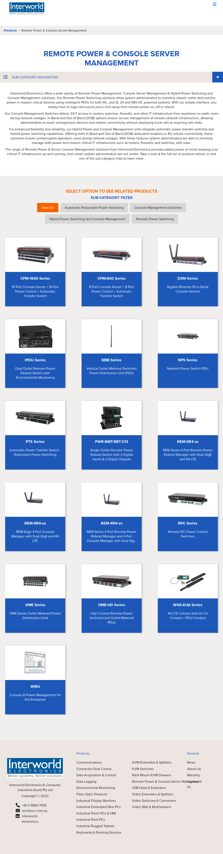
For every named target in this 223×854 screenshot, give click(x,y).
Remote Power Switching (155, 219)
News (191, 762)
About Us (194, 768)
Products (10, 30)
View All (47, 207)
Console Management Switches (158, 207)
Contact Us (193, 784)
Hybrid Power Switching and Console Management (87, 219)
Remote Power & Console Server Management (53, 30)
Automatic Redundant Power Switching (94, 207)
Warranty (193, 775)
